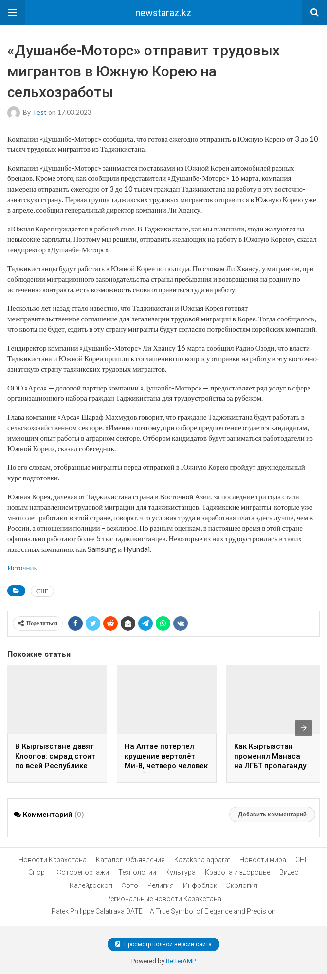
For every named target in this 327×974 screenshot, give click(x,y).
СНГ (42, 591)
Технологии (137, 872)
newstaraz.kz (163, 12)
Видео (289, 872)
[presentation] (303, 728)
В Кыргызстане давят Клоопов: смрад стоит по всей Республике (55, 756)
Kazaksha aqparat (202, 860)
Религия (160, 885)
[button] (12, 12)
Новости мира (262, 860)
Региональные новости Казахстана (163, 899)
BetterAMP (181, 961)
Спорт (38, 872)
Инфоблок (200, 885)
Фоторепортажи (83, 872)
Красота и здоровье (237, 872)
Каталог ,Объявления (130, 860)
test (39, 111)
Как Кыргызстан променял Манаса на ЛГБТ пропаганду (270, 756)
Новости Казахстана (52, 860)
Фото (130, 885)
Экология (241, 885)
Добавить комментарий (272, 814)
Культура (180, 872)
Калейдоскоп (91, 885)
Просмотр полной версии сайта (163, 944)
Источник (22, 567)
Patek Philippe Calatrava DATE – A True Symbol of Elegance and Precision (164, 911)
